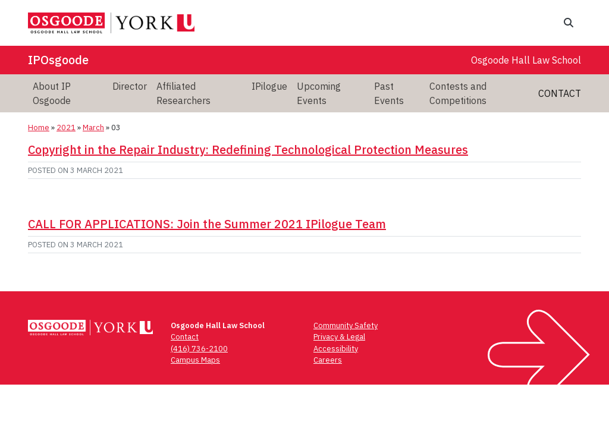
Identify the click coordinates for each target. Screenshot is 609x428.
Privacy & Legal (339, 337)
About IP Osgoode (52, 93)
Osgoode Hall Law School (526, 60)
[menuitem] (68, 93)
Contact (559, 93)
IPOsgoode (58, 60)
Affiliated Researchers (183, 93)
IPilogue (269, 86)
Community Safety (345, 325)
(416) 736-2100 (199, 349)
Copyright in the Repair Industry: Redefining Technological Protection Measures (248, 149)
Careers (327, 360)
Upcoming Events (319, 93)
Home (38, 127)
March (93, 127)
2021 (66, 127)
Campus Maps (195, 360)
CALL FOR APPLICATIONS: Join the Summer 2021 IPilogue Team (207, 224)
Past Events (389, 93)
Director (129, 86)
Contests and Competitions (457, 93)
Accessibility (335, 349)
